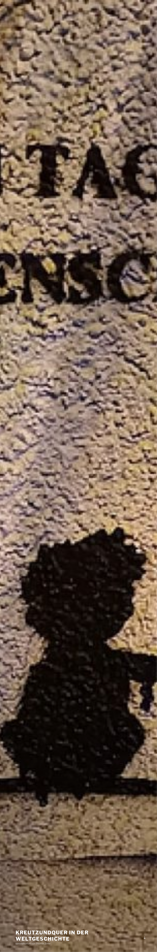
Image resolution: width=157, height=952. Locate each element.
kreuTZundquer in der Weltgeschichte (52, 935)
